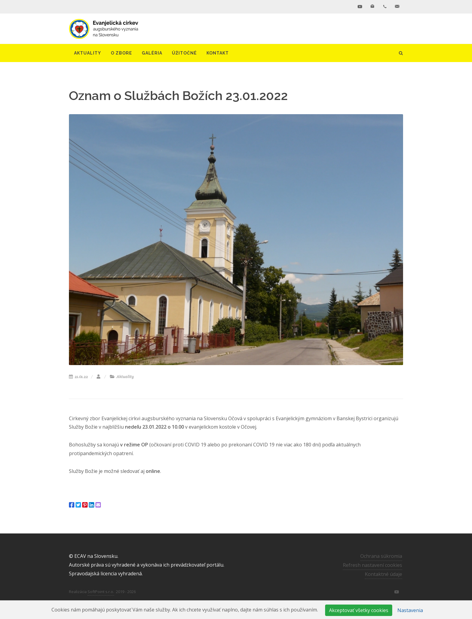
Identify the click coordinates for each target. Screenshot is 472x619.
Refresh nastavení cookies (372, 565)
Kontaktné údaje (383, 574)
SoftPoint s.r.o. (101, 591)
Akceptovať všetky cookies (358, 610)
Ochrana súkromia (381, 556)
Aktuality (122, 376)
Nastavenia (410, 610)
